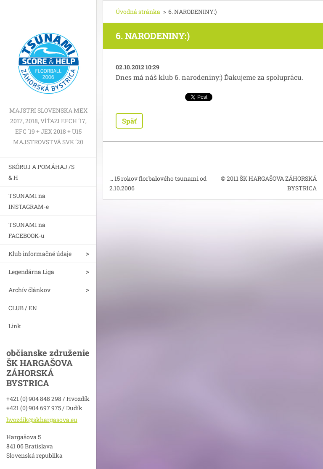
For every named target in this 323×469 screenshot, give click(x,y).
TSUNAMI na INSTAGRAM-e (28, 201)
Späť (129, 120)
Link (14, 326)
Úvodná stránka (138, 12)
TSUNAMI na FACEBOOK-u (26, 230)
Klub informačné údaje (39, 254)
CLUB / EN (22, 308)
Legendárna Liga (31, 272)
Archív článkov (29, 290)
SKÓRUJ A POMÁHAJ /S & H (41, 172)
